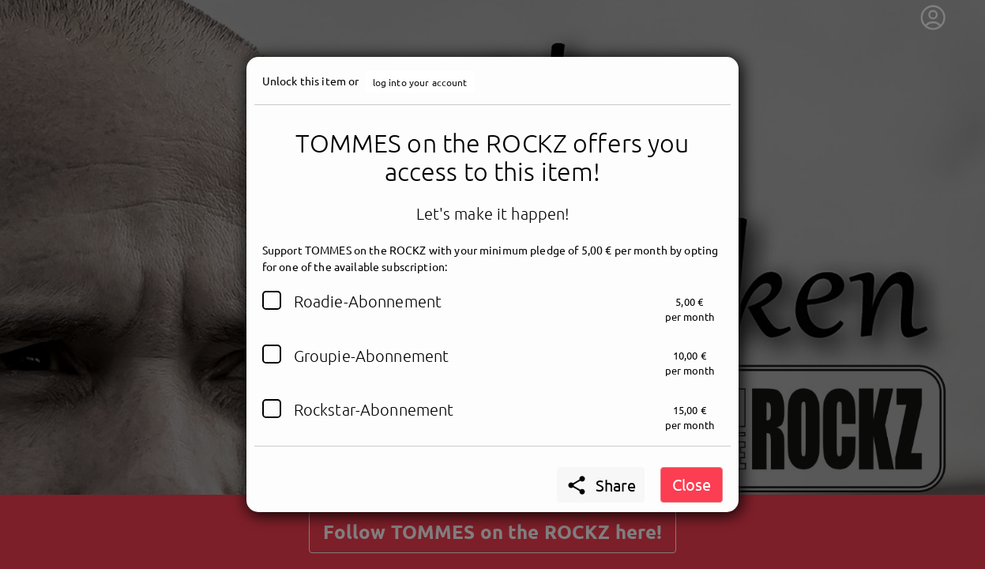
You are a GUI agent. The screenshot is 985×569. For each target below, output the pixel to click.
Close (691, 484)
